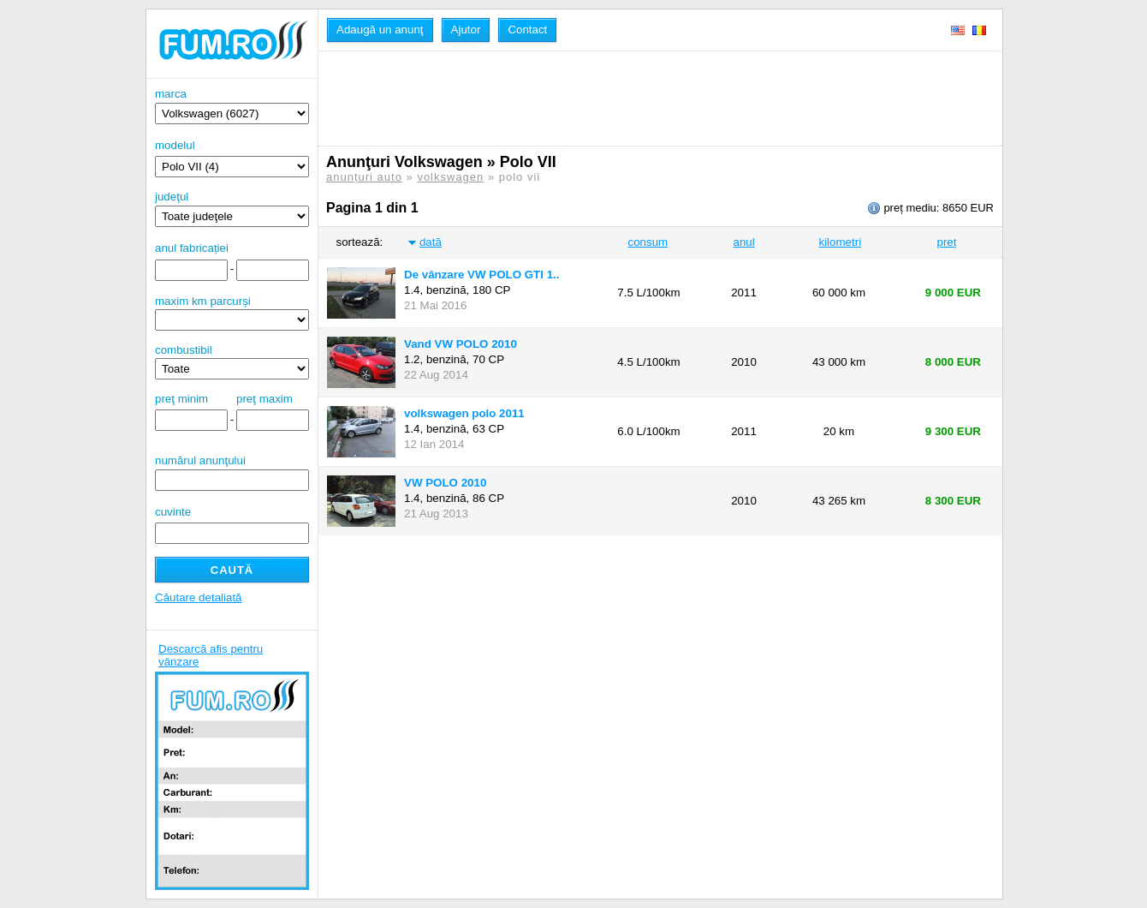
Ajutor (466, 29)
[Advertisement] (637, 98)
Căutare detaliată (198, 597)
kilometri (839, 242)
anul (743, 242)
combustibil (183, 349)
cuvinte (173, 511)
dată (430, 242)
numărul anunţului (232, 472)
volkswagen (450, 176)
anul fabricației (192, 248)
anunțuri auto (364, 176)
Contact (527, 29)
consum (648, 242)
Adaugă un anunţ (380, 29)
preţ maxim (264, 398)
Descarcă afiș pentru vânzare (210, 655)
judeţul (232, 208)
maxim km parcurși (203, 301)
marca (232, 105)
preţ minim (181, 398)
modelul (175, 145)
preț (947, 242)
